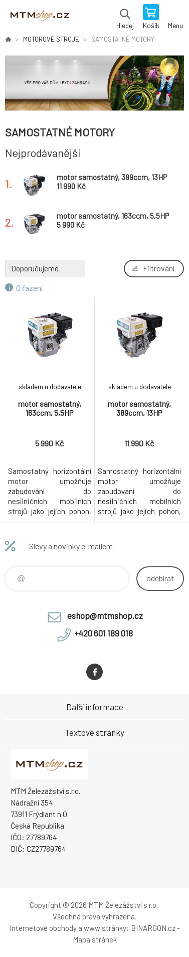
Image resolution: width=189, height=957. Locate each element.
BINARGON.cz (153, 927)
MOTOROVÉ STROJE (51, 39)
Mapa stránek (95, 939)
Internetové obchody (43, 927)
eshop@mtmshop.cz (105, 615)
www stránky (105, 927)
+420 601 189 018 (103, 633)
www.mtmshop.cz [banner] (39, 17)
